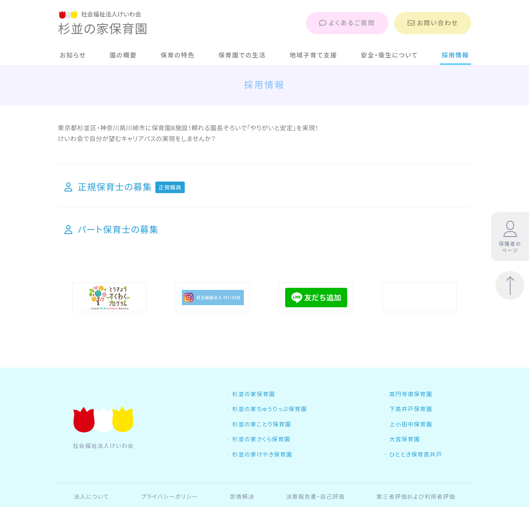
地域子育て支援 (313, 55)
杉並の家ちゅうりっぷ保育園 (269, 426)
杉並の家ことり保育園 (261, 441)
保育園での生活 (242, 55)
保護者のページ (510, 236)
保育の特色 (178, 55)
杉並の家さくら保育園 (261, 456)
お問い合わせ (432, 23)
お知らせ (73, 55)
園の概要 (123, 55)
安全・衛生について (389, 55)
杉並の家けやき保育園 (262, 472)
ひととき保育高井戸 (415, 472)
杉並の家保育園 (253, 411)
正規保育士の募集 (124, 187)
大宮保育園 (404, 456)
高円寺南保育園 (410, 411)
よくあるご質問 (347, 23)
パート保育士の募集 (111, 229)
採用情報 (455, 55)
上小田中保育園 (410, 441)
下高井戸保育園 (410, 426)
